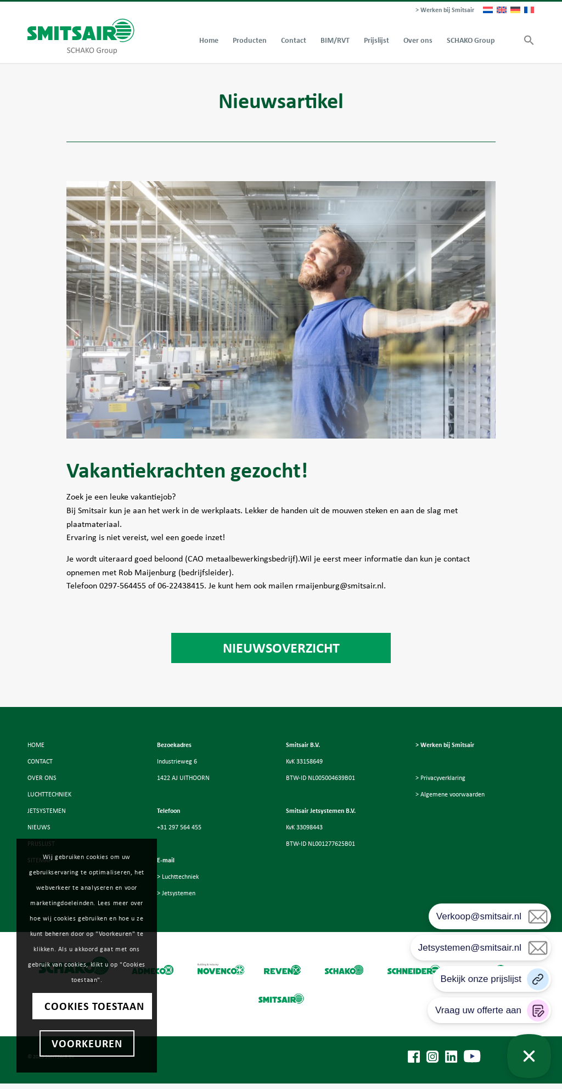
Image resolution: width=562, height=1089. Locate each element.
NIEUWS (38, 827)
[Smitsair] (80, 36)
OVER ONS (42, 778)
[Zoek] (509, 40)
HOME (35, 745)
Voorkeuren (87, 1043)
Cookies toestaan (94, 1006)
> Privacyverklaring (440, 778)
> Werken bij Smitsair (444, 10)
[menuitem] (442, 10)
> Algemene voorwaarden (450, 794)
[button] (525, 40)
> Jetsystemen (176, 893)
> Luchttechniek (178, 876)
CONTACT (40, 761)
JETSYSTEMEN (46, 811)
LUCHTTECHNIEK (49, 794)
